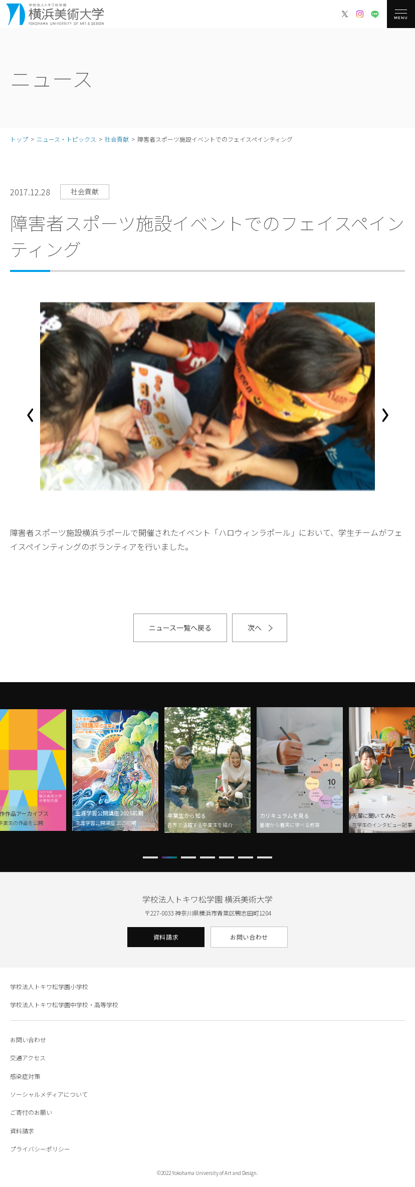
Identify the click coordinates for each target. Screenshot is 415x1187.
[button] (30, 415)
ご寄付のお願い (31, 1112)
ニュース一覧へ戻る (180, 628)
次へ (255, 628)
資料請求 (165, 937)
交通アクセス (28, 1057)
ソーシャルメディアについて (49, 1094)
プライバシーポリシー (40, 1148)
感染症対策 (25, 1076)
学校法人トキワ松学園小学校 (49, 986)
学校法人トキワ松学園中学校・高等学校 (64, 1004)
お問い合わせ (249, 937)
